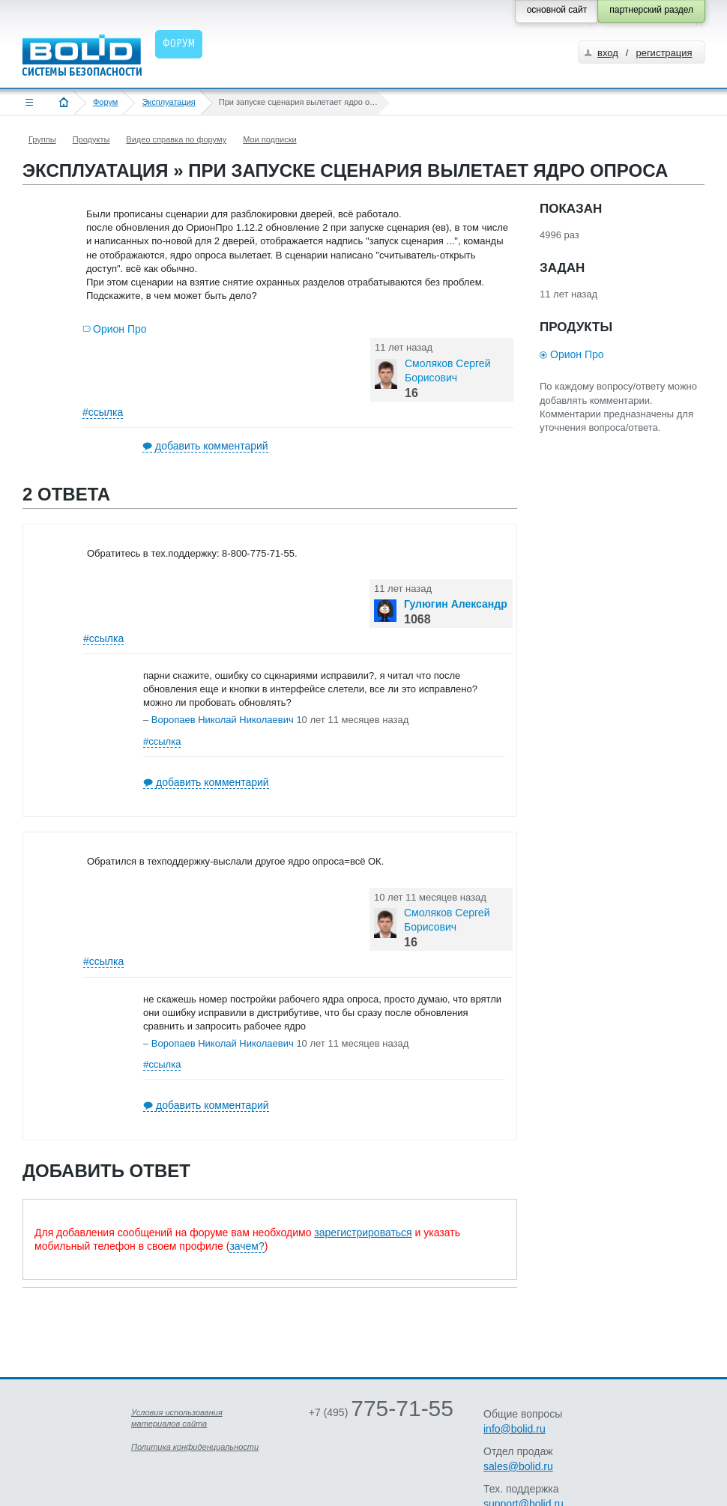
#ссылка (102, 412)
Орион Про (120, 329)
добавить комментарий (211, 446)
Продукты (91, 139)
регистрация (664, 52)
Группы (42, 139)
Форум (105, 101)
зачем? (246, 1246)
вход (607, 52)
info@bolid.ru (514, 1429)
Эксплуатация (168, 101)
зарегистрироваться (362, 1233)
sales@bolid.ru (518, 1466)
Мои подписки (269, 139)
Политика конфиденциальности (195, 1446)
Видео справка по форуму (176, 139)
